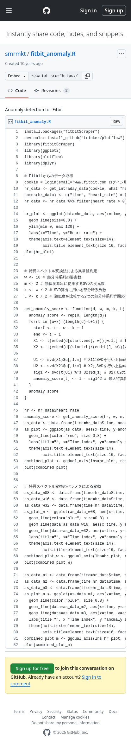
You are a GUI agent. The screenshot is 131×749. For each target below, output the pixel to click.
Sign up (114, 10)
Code (17, 90)
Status (72, 711)
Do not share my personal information (65, 723)
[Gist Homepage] (46, 10)
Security (54, 711)
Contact (48, 717)
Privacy (36, 711)
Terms (19, 711)
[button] (87, 76)
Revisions (52, 90)
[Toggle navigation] (9, 11)
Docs (113, 711)
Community (93, 711)
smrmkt (15, 53)
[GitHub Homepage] (47, 732)
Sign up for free (32, 668)
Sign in (88, 10)
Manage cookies (74, 717)
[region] (65, 389)
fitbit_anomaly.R (53, 53)
